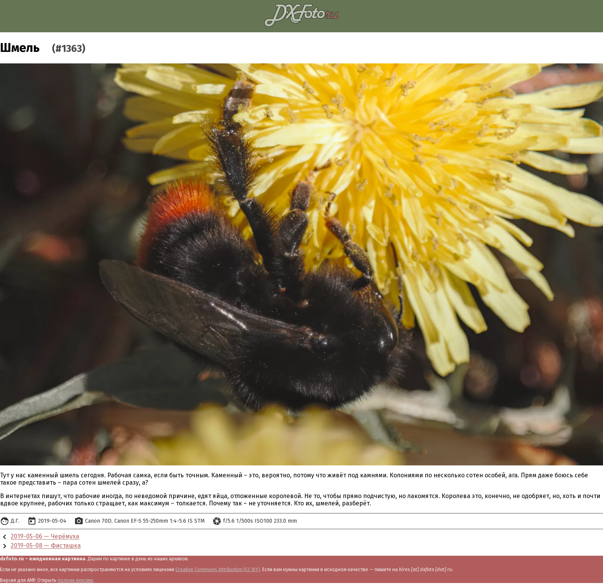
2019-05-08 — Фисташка (46, 546)
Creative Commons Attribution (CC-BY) (217, 569)
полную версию (75, 580)
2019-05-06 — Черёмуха (45, 536)
